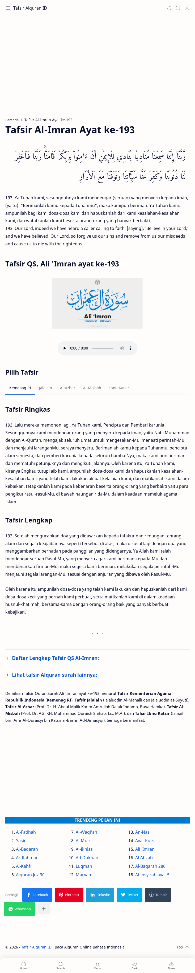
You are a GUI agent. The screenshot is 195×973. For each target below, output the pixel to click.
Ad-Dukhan (87, 858)
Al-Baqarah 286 (150, 866)
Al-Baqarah (27, 849)
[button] (169, 8)
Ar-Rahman (27, 858)
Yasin (21, 841)
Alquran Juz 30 (30, 875)
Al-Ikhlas (84, 849)
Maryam (84, 875)
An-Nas (142, 832)
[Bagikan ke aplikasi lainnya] (43, 908)
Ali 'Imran (145, 849)
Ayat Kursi (145, 841)
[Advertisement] (97, 69)
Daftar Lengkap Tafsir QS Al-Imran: (55, 658)
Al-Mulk (83, 841)
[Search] (178, 8)
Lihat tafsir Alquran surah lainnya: (54, 674)
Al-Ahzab (144, 858)
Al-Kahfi (23, 866)
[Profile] (187, 8)
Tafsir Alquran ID (30, 8)
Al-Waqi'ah (86, 832)
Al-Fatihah (26, 832)
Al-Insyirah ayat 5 (152, 875)
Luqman (84, 866)
